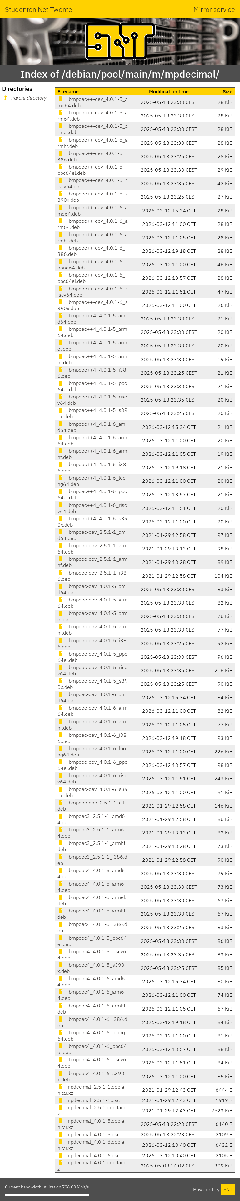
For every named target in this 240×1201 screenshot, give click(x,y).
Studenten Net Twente (38, 9)
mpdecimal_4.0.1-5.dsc (89, 1134)
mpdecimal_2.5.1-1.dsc (89, 1100)
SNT (227, 1189)
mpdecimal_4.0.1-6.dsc (89, 1155)
